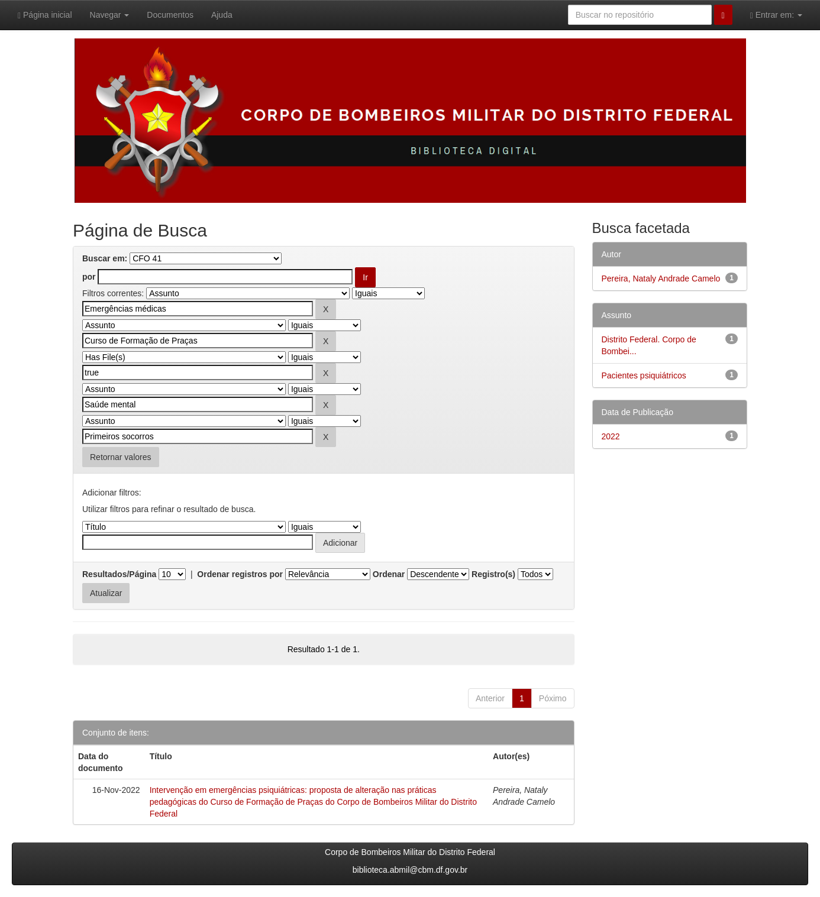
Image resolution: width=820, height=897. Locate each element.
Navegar (110, 15)
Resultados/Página (119, 574)
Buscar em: (104, 258)
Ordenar (389, 574)
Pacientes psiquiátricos (644, 375)
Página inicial (45, 15)
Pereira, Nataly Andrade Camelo (661, 278)
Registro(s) (493, 574)
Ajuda (222, 15)
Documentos (170, 15)
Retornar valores (120, 457)
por (89, 276)
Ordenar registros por (240, 574)
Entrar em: (776, 15)
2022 (611, 436)
